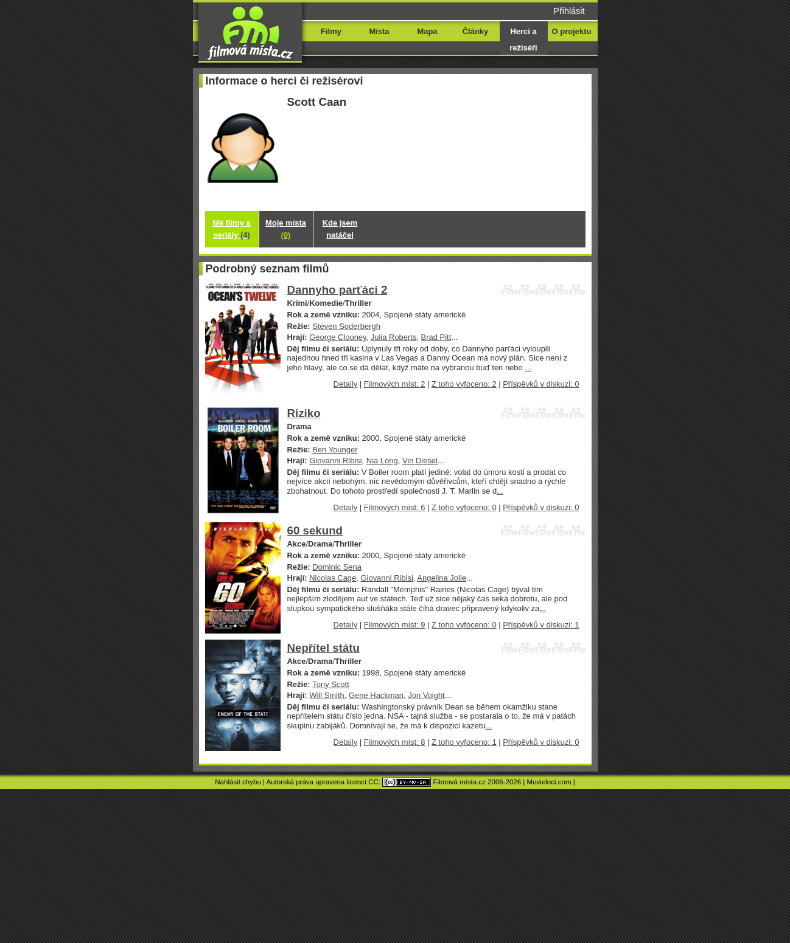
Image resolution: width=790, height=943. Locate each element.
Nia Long (382, 460)
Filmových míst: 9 (394, 624)
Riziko (304, 413)
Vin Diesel (420, 460)
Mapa (427, 31)
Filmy (331, 31)
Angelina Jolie (441, 577)
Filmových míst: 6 (394, 507)
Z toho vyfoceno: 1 (464, 742)
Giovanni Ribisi (335, 460)
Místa (379, 31)
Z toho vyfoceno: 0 (464, 507)
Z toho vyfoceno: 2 (464, 384)
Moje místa (285, 229)
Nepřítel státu (323, 647)
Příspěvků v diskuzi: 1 (541, 624)
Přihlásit (568, 11)
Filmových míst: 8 (394, 742)
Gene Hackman (376, 695)
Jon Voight (426, 695)
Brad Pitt (436, 337)
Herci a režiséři (523, 39)
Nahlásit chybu (238, 782)
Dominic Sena (337, 567)
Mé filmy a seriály (231, 229)
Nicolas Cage (332, 577)
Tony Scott (330, 684)
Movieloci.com (549, 782)
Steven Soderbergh (346, 326)
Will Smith (326, 695)
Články (475, 31)
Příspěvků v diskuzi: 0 (541, 384)
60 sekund (315, 530)
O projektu (572, 31)
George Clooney (337, 337)
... (528, 367)
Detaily (346, 384)
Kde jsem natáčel (340, 229)
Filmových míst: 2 (394, 384)
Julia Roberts (394, 337)
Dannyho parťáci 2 (337, 289)
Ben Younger (334, 449)
